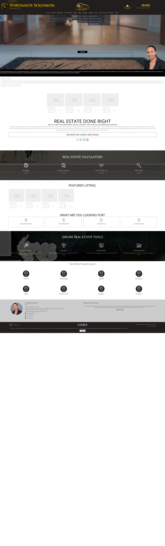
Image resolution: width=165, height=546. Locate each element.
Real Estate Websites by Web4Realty (142, 324)
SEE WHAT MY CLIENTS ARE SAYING (82, 134)
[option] (82, 42)
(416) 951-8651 (30, 315)
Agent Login (153, 324)
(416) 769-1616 (30, 316)
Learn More (82, 52)
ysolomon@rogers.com (31, 313)
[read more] (140, 307)
